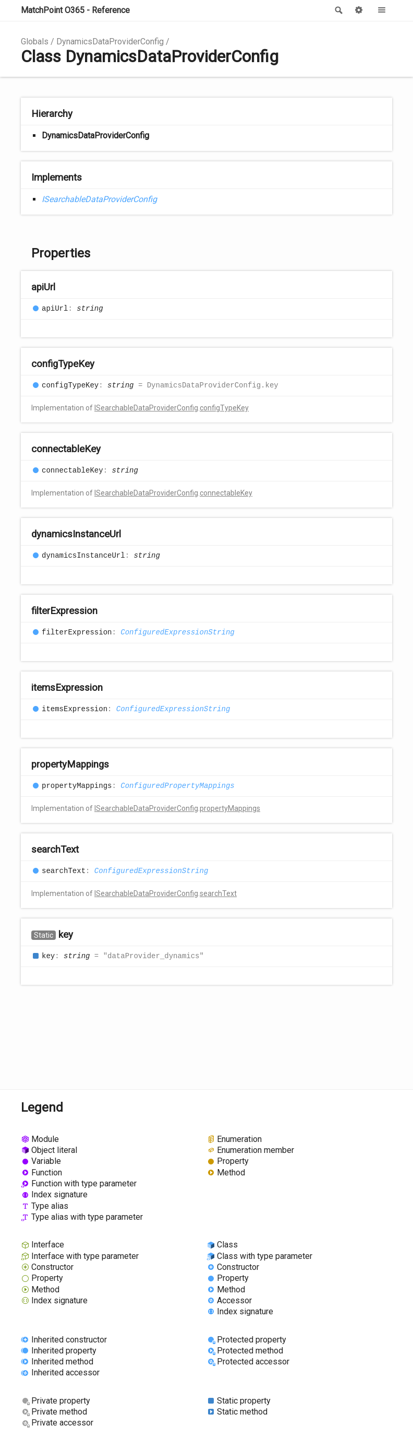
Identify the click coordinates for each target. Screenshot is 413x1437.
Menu (381, 10)
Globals (34, 41)
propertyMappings (230, 808)
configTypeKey (224, 408)
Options (358, 10)
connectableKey (226, 493)
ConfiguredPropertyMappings (177, 786)
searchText (218, 893)
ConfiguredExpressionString (177, 632)
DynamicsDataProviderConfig (110, 41)
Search (337, 10)
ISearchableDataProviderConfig (99, 199)
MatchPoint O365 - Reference (75, 10)
